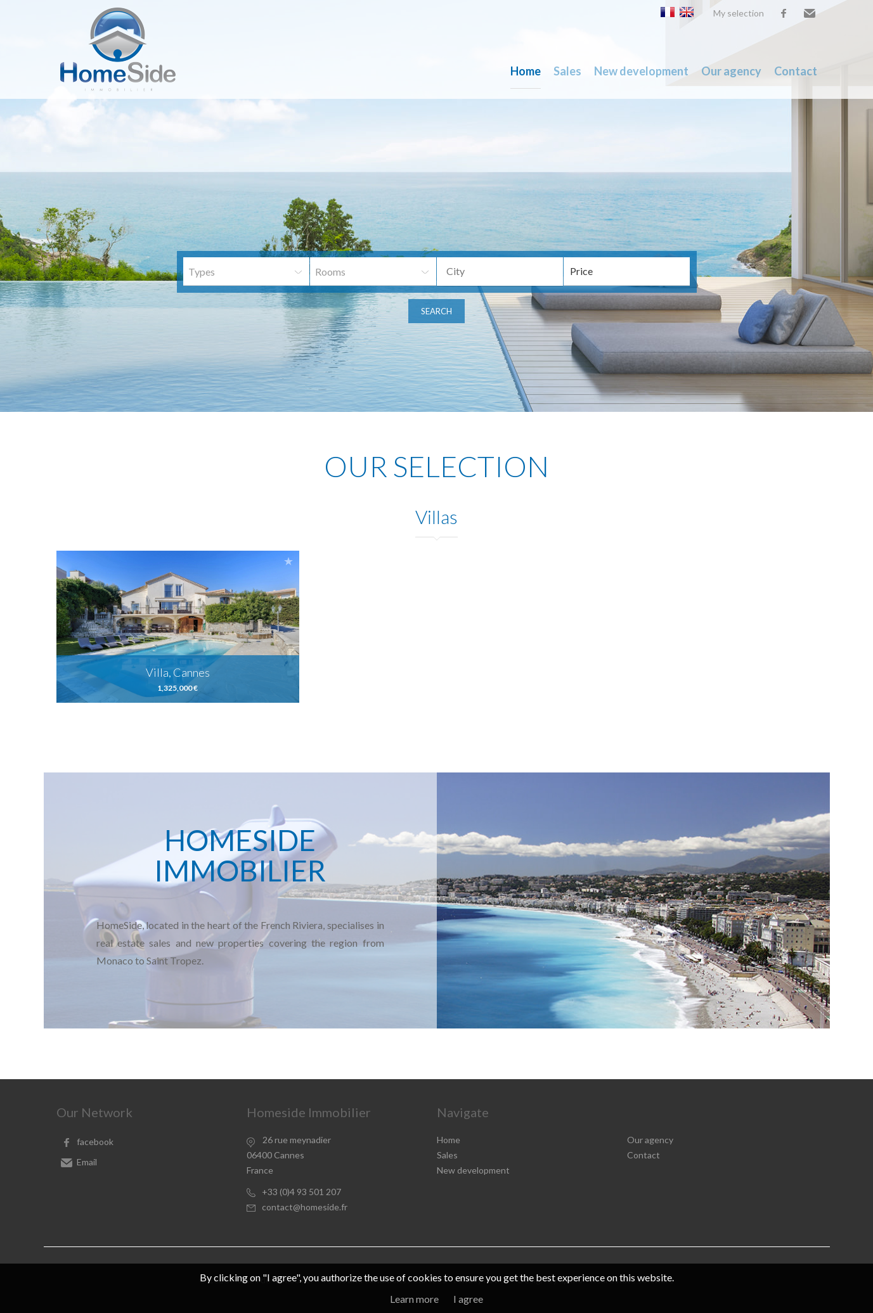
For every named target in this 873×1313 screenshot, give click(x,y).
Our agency (731, 71)
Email (809, 13)
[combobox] (500, 271)
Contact (795, 71)
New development (641, 71)
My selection (738, 13)
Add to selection (288, 561)
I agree (468, 1299)
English (687, 12)
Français (668, 12)
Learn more (414, 1299)
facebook (783, 13)
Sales (567, 71)
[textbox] (509, 271)
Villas (436, 516)
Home (525, 71)
